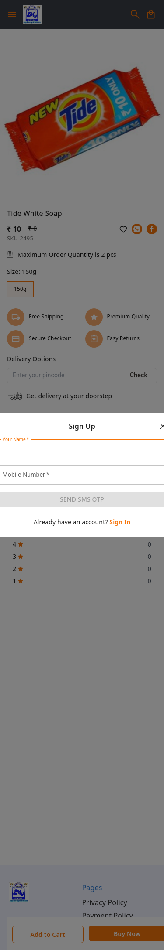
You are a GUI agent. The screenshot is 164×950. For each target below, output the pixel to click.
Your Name (16, 439)
